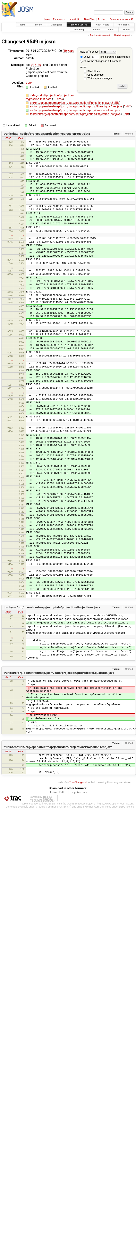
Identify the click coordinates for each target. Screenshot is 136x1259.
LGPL (122, 806)
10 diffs (58, 99)
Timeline (38, 24)
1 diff (127, 106)
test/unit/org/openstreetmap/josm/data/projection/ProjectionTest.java (75, 114)
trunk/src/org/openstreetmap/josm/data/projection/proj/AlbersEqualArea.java (59, 673)
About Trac (89, 19)
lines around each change (110, 56)
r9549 (20, 138)
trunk (29, 82)
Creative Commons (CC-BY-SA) (53, 806)
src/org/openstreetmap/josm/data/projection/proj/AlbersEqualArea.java (76, 106)
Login (47, 19)
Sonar (111, 29)
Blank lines (93, 71)
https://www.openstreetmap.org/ (116, 803)
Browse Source (79, 24)
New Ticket (124, 24)
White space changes (99, 78)
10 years (68, 50)
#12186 (36, 64)
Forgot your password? (121, 19)
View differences (89, 51)
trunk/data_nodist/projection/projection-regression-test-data (47, 134)
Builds (96, 29)
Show (85, 56)
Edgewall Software (42, 799)
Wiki (22, 24)
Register (102, 19)
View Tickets (102, 24)
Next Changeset (122, 35)
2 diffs (115, 102)
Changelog (56, 24)
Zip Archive (79, 792)
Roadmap (79, 29)
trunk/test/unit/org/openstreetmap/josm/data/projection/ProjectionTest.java (58, 747)
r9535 (8, 138)
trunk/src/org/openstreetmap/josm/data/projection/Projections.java (52, 607)
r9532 (8, 612)
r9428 (8, 677)
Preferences (59, 19)
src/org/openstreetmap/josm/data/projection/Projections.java (70, 102)
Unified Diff (56, 792)
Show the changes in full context (100, 61)
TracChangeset (78, 782)
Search (126, 29)
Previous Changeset (100, 35)
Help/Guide (74, 19)
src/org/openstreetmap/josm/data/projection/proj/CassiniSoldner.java (75, 110)
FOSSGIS (50, 803)
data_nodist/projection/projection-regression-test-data (50, 97)
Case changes (95, 74)
